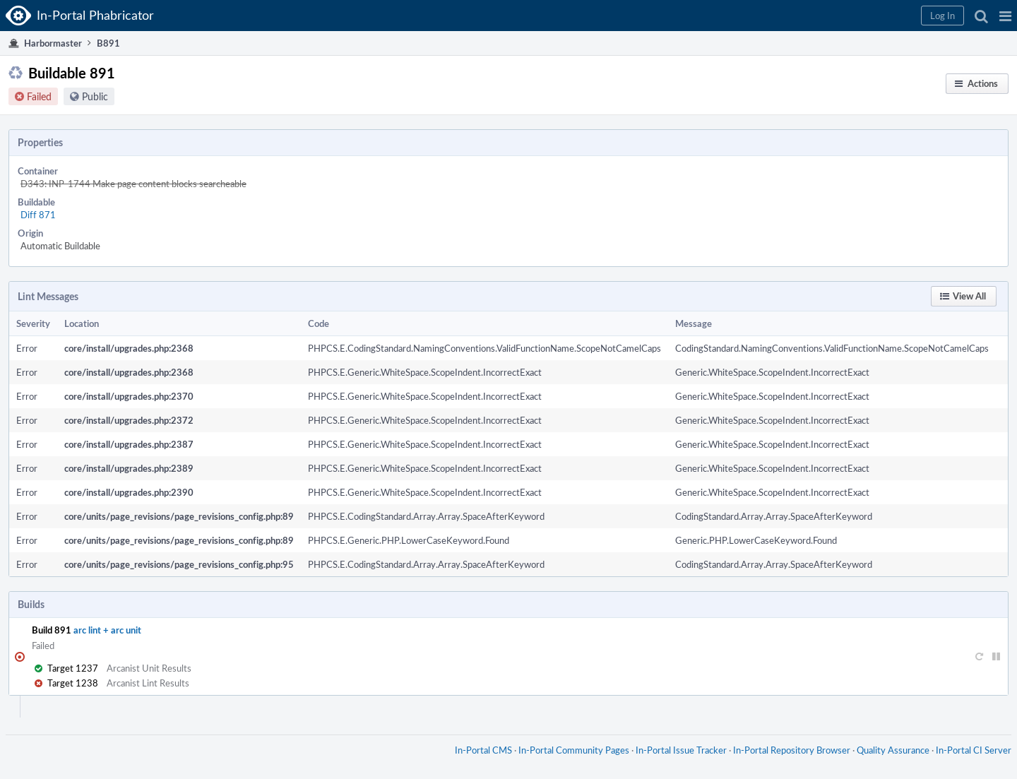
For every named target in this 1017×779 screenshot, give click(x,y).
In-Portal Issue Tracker (681, 750)
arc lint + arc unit (107, 630)
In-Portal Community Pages (573, 750)
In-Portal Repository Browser (791, 750)
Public (95, 96)
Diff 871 (38, 214)
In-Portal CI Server (973, 750)
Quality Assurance (893, 750)
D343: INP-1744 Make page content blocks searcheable (133, 183)
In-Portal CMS (483, 750)
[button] (1005, 15)
